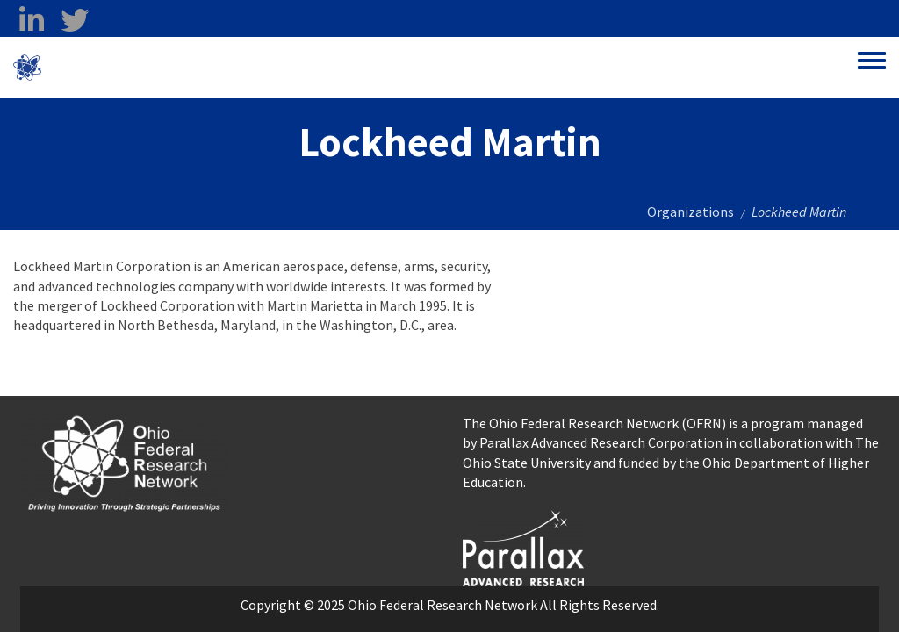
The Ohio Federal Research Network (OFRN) (594, 423)
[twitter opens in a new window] (74, 20)
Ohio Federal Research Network (144, 67)
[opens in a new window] (523, 546)
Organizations (690, 211)
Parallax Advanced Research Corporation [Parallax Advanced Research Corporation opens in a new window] (601, 442)
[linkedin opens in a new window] (31, 20)
